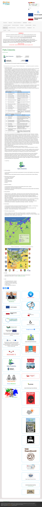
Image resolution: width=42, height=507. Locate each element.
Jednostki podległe (28, 25)
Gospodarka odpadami (7, 25)
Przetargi (22, 25)
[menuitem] (35, 4)
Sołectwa (34, 25)
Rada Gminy (5, 27)
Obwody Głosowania (12, 27)
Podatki (29, 22)
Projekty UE (29, 27)
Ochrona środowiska (15, 25)
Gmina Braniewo (5, 501)
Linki (34, 27)
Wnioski (25, 22)
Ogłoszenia (10, 22)
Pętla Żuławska (9, 50)
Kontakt (9, 30)
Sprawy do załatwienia (17, 22)
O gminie (4, 30)
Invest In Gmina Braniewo (21, 27)
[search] (33, 8)
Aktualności (5, 22)
